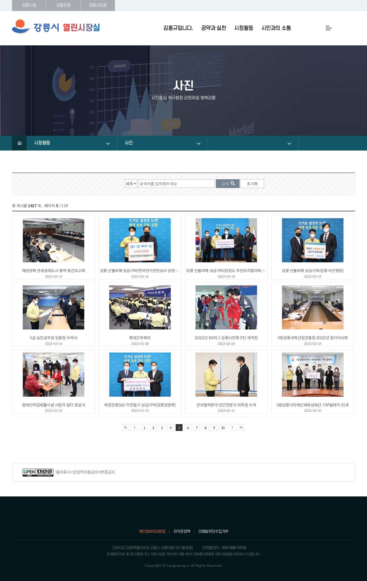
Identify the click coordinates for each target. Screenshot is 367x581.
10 (222, 427)
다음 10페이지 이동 (232, 427)
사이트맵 (329, 28)
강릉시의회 (98, 5)
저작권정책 (181, 531)
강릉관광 (63, 5)
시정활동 (42, 143)
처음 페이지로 (125, 427)
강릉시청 (29, 5)
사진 (129, 143)
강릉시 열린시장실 (56, 26)
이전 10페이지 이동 (134, 427)
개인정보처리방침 (152, 531)
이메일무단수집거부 (213, 531)
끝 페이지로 (241, 427)
